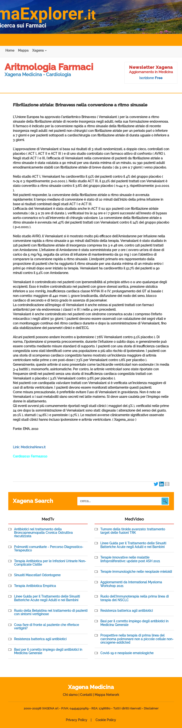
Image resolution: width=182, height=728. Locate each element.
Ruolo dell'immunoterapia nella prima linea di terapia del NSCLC (134, 598)
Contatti (86, 695)
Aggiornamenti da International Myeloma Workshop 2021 (131, 584)
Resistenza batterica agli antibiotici (40, 639)
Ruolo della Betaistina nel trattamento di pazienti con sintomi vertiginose (50, 612)
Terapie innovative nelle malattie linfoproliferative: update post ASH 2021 (130, 559)
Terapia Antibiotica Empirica (35, 586)
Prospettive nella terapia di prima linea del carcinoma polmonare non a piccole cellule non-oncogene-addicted (136, 639)
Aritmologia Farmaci (49, 66)
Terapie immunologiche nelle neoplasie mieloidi (136, 571)
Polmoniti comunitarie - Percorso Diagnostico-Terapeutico (48, 548)
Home (9, 50)
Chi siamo (70, 695)
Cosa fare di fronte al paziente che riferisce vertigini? (46, 626)
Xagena (39, 50)
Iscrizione (150, 78)
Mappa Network (107, 695)
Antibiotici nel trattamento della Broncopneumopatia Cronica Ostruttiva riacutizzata (43, 533)
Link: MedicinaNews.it (29, 447)
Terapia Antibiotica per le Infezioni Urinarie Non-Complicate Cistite (50, 562)
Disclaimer (151, 708)
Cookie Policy (105, 720)
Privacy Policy (76, 720)
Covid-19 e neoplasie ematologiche (126, 653)
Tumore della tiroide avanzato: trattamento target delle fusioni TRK (132, 531)
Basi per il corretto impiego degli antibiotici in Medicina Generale (48, 651)
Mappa (23, 50)
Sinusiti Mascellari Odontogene (37, 575)
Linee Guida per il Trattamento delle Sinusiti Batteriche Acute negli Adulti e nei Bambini (47, 598)
